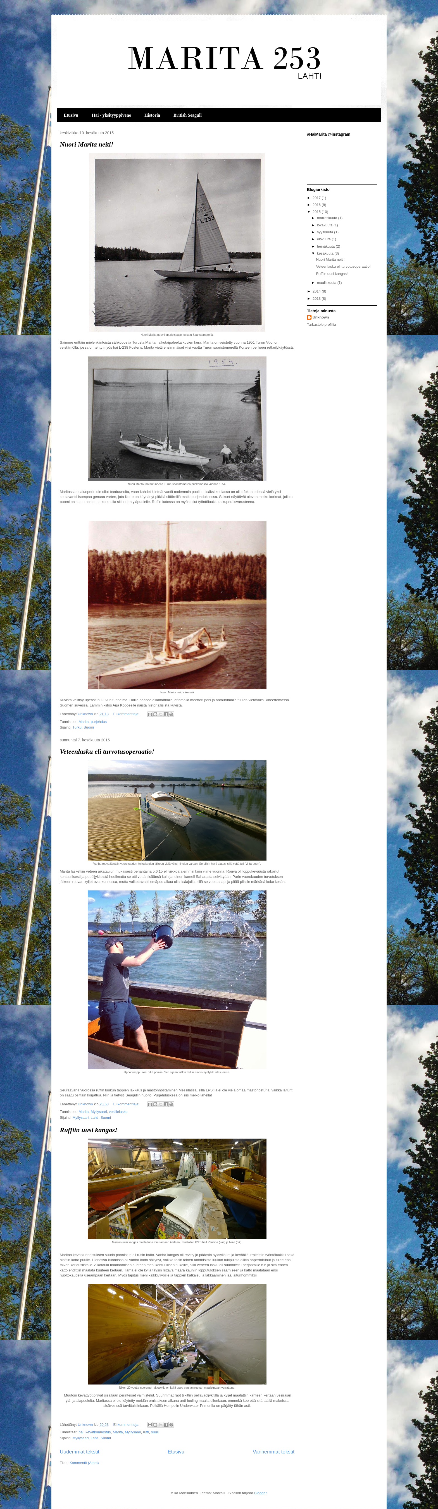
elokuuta (324, 239)
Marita (83, 722)
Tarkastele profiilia (321, 324)
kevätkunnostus (98, 1432)
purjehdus (99, 722)
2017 (317, 198)
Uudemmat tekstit (79, 1452)
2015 (317, 212)
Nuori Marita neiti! (86, 144)
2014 (317, 291)
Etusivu (71, 115)
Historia (152, 115)
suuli (155, 1432)
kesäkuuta (326, 253)
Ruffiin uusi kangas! (88, 1130)
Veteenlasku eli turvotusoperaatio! (107, 751)
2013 (317, 298)
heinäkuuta (326, 246)
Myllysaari (99, 1112)
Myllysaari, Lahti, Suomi (92, 1117)
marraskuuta (327, 218)
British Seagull (187, 115)
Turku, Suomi (83, 727)
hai (80, 1432)
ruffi (146, 1432)
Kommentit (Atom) (84, 1463)
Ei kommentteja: (127, 714)
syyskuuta (325, 232)
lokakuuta (325, 225)
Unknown (321, 317)
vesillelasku (118, 1112)
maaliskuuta (327, 283)
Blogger (260, 1493)
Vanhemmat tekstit (273, 1452)
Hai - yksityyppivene (111, 115)
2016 (317, 205)
